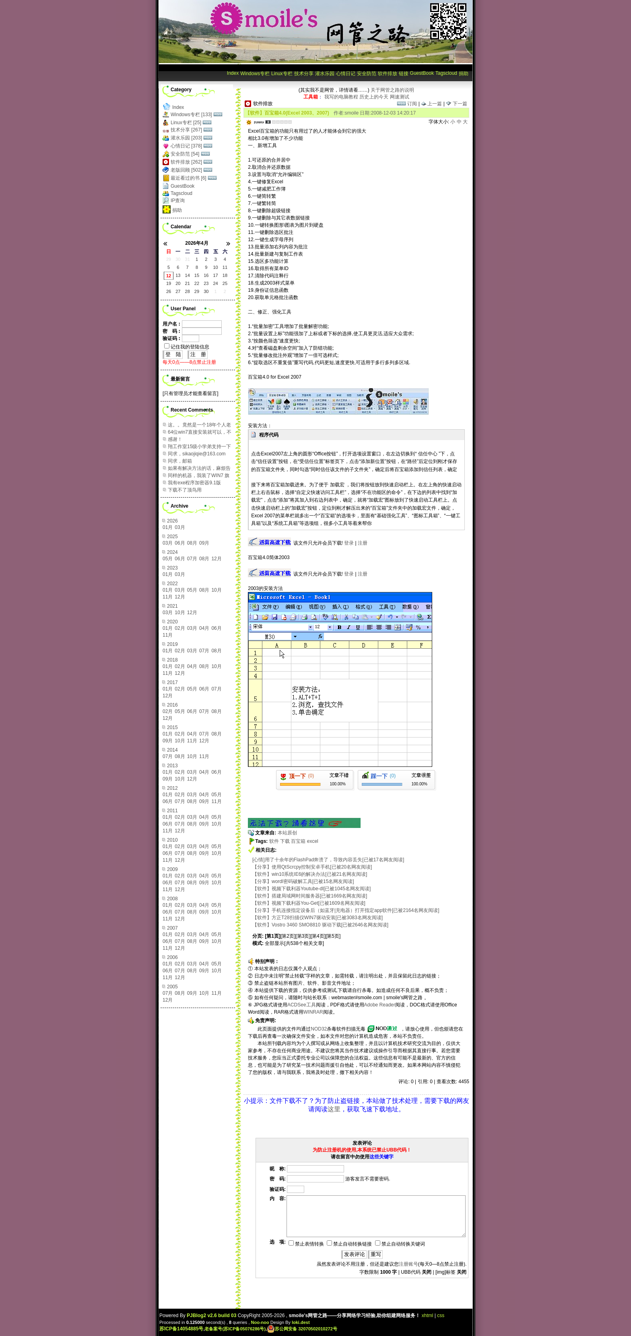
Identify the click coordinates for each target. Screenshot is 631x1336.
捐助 (463, 73)
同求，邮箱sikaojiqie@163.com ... (192, 461)
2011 (172, 810)
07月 (192, 558)
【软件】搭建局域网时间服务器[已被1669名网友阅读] (309, 896)
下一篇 (456, 104)
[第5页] (333, 936)
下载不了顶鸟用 (185, 490)
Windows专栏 (255, 73)
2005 (172, 987)
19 (168, 283)
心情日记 (345, 73)
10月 (216, 590)
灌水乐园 (324, 73)
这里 (334, 1109)
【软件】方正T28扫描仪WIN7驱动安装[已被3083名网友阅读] (317, 917)
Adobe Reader (379, 1005)
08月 (192, 543)
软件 (274, 841)
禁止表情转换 (306, 1244)
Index (233, 73)
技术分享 (303, 73)
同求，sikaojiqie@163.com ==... (197, 454)
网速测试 (399, 97)
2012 (172, 788)
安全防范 (366, 73)
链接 (403, 73)
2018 (172, 660)
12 (168, 275)
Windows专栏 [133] (191, 114)
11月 (168, 597)
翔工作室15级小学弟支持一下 (199, 446)
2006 (172, 957)
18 (225, 275)
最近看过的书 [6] (188, 178)
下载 (285, 841)
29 (168, 259)
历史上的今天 (373, 97)
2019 (172, 644)
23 (206, 283)
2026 (172, 521)
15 (196, 275)
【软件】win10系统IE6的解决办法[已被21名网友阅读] (309, 874)
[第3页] (302, 936)
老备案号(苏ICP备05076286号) (235, 1328)
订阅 (407, 104)
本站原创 (287, 833)
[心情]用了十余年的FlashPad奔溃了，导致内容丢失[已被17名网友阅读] (328, 860)
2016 (172, 705)
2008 (172, 899)
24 (215, 283)
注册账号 (408, 1264)
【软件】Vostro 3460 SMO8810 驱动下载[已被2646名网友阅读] (320, 925)
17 (215, 275)
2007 (172, 928)
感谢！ (175, 439)
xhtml (427, 1315)
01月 (168, 527)
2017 (172, 682)
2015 (172, 727)
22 (196, 283)
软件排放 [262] (186, 162)
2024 (172, 552)
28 (187, 291)
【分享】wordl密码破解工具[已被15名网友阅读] (303, 881)
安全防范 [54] (185, 154)
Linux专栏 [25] (186, 122)
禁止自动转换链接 (349, 1244)
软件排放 (387, 73)
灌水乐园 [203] (186, 138)
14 (187, 275)
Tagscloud (446, 73)
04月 (204, 628)
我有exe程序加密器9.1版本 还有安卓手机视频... (194, 483)
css (440, 1315)
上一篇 (431, 104)
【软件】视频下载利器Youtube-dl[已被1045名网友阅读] (311, 888)
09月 (204, 543)
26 (168, 291)
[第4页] (318, 936)
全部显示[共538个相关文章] (294, 943)
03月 (180, 527)
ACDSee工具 (301, 1005)
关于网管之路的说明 (392, 90)
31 (187, 259)
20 (177, 283)
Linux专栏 (282, 73)
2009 (172, 869)
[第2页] (287, 936)
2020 (172, 622)
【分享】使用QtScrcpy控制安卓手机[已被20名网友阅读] (312, 867)
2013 (172, 765)
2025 (172, 536)
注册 (362, 543)
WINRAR (313, 1012)
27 (177, 291)
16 (206, 275)
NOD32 (319, 1029)
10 (215, 267)
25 (225, 283)
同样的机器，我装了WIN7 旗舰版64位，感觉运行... (198, 476)
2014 (172, 750)
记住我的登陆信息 (186, 347)
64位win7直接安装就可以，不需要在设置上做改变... (199, 432)
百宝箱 (298, 841)
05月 (168, 558)
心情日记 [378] (186, 146)
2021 (172, 606)
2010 (172, 840)
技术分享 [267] (186, 130)
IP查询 (178, 200)
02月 (180, 628)
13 (177, 275)
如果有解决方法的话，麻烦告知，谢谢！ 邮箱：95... (199, 468)
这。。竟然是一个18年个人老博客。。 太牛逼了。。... (199, 425)
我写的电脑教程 (341, 97)
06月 (180, 543)
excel (312, 841)
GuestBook (422, 73)
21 (187, 283)
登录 (349, 543)
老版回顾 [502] (186, 170)
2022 (172, 583)
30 (177, 259)
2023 (172, 568)
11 (225, 267)
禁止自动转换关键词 (400, 1244)
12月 (216, 558)
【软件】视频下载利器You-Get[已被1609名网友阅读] (308, 903)
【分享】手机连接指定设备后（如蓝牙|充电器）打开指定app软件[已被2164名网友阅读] (345, 910)
